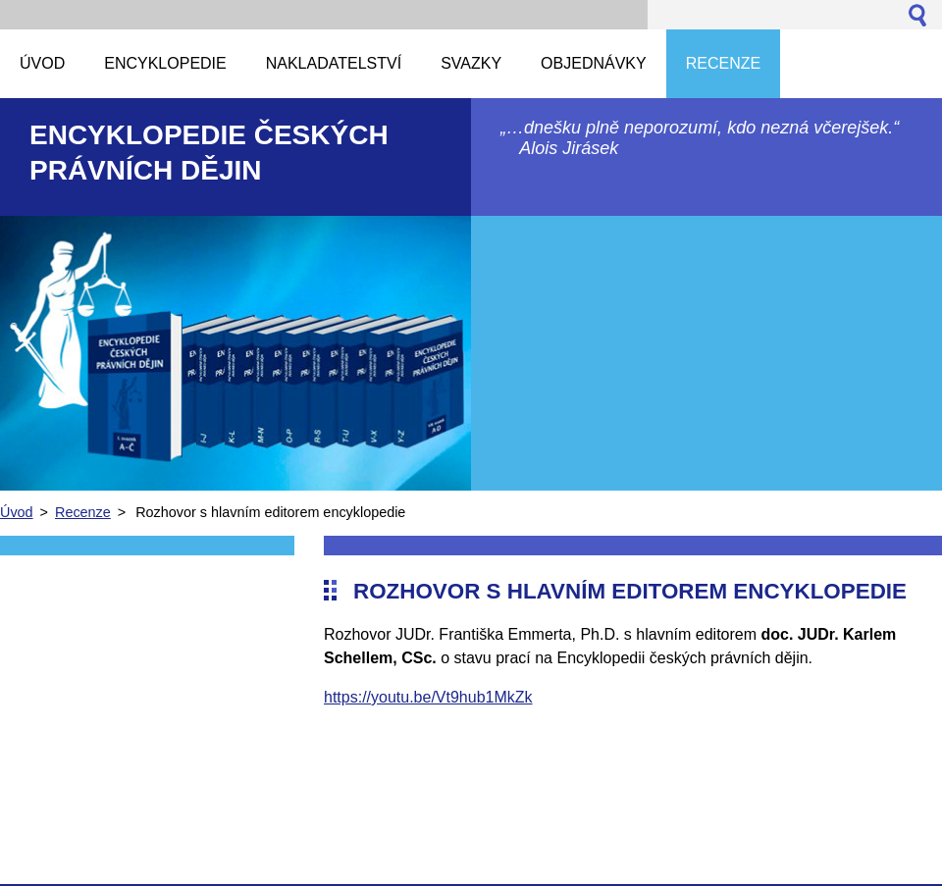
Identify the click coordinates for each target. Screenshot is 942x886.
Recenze (83, 512)
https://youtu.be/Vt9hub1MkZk (428, 697)
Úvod (16, 512)
